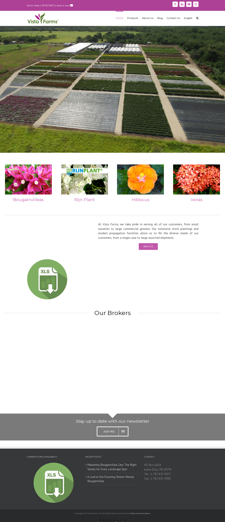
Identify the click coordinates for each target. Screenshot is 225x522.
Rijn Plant (84, 199)
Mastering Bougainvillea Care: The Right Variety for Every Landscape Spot (112, 467)
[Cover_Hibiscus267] (140, 167)
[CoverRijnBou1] (84, 167)
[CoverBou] (28, 167)
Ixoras (196, 199)
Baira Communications (140, 513)
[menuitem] (121, 18)
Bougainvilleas (28, 199)
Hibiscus (140, 199)
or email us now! (63, 5)
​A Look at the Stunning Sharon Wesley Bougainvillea (110, 479)
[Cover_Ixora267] (196, 167)
